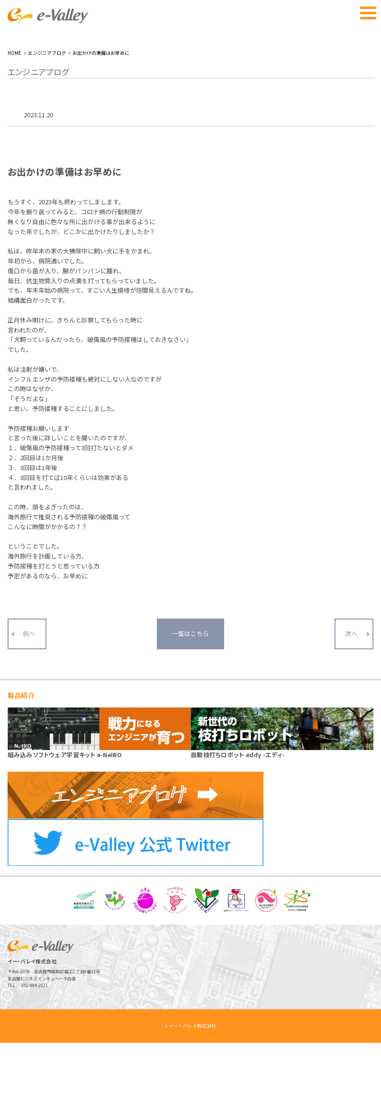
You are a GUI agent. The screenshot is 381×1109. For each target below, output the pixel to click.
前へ (29, 715)
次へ (351, 715)
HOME (14, 118)
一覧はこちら (190, 715)
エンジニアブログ (47, 118)
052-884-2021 (34, 1051)
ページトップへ (356, 1084)
